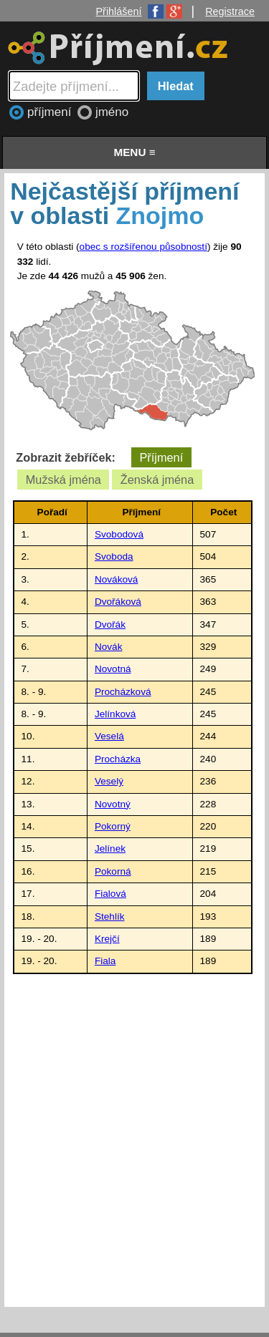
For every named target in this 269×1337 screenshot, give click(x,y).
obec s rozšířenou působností (143, 246)
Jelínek (110, 848)
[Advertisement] (134, 1137)
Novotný (113, 804)
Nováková (116, 579)
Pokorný (113, 826)
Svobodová (119, 534)
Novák (109, 646)
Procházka (118, 759)
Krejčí (107, 938)
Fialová (110, 893)
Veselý (109, 781)
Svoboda (114, 556)
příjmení (51, 112)
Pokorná (113, 871)
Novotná (113, 668)
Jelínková (115, 714)
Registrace (230, 11)
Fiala (105, 961)
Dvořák (110, 624)
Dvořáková (118, 601)
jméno (111, 112)
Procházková (123, 691)
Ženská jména (157, 479)
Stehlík (110, 916)
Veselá (109, 736)
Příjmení (161, 457)
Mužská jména (63, 479)
